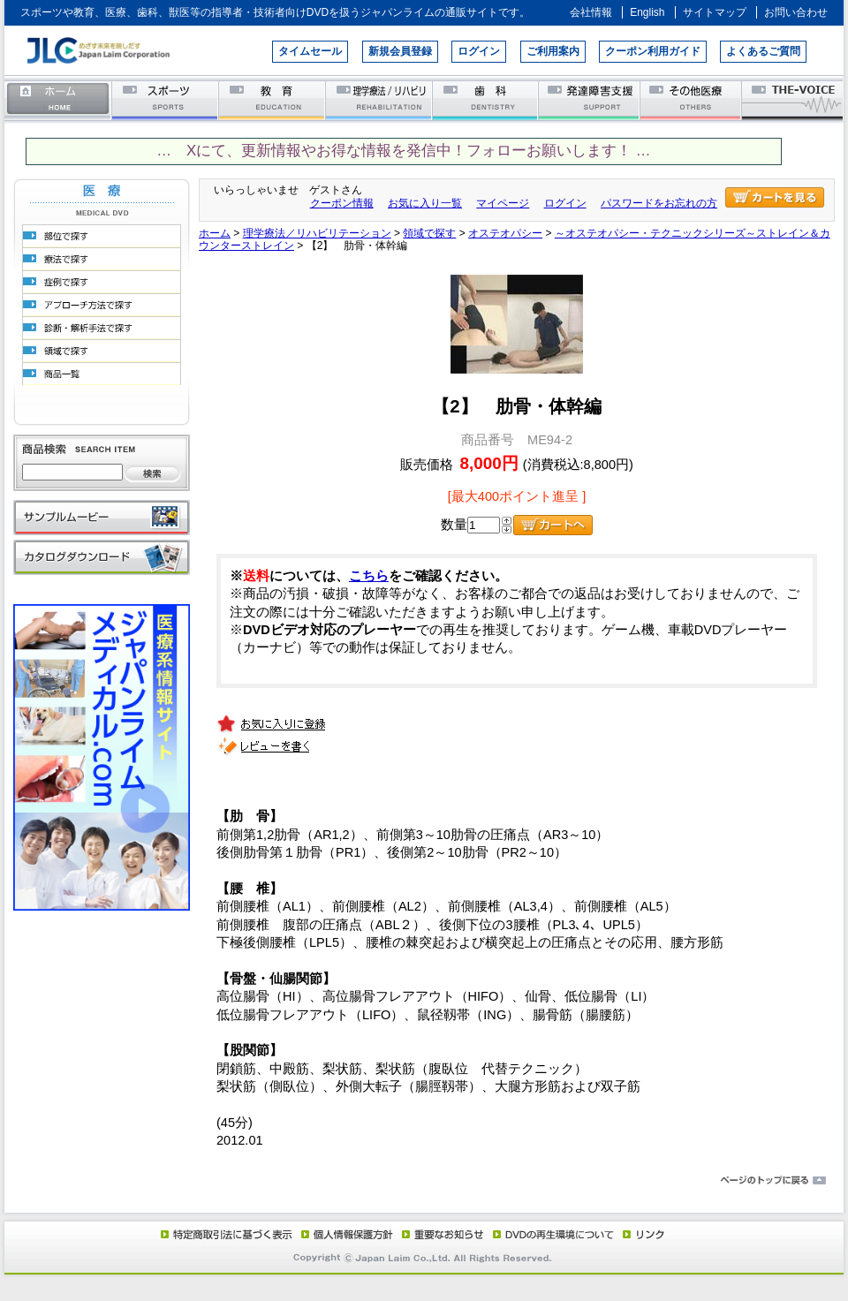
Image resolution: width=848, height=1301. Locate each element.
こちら (369, 576)
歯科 (486, 99)
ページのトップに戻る (424, 1181)
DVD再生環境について (554, 1234)
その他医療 (692, 99)
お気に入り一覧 (425, 203)
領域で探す (429, 233)
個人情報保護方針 (344, 1234)
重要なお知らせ (439, 1234)
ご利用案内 (552, 51)
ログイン (479, 51)
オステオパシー (505, 233)
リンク (642, 1234)
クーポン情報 (342, 203)
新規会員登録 (400, 51)
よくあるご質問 (763, 51)
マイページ (502, 203)
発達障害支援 (590, 99)
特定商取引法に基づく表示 (225, 1234)
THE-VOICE (793, 99)
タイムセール (310, 51)
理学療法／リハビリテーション (379, 99)
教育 (272, 99)
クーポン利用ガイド (652, 51)
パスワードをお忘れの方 (659, 203)
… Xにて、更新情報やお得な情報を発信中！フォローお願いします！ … (403, 150)
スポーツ (165, 99)
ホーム (58, 99)
